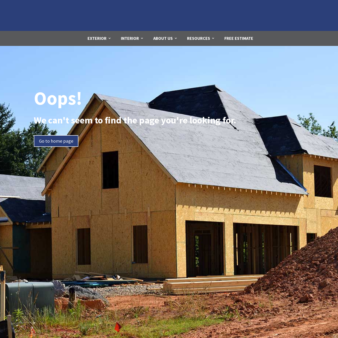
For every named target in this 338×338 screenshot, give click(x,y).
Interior (130, 38)
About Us (163, 38)
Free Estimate (238, 38)
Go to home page (56, 141)
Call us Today (288, 8)
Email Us (210, 6)
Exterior (97, 38)
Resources (198, 38)
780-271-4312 (287, 16)
